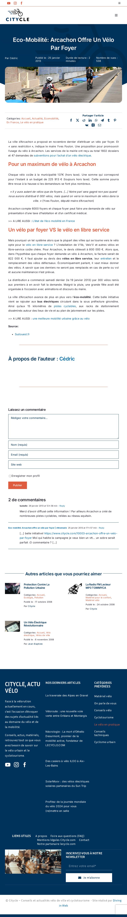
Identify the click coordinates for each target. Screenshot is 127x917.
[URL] (63, 464)
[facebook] (21, 3)
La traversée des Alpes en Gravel (66, 695)
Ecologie (28, 597)
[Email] (99, 125)
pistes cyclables (65, 306)
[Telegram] (102, 120)
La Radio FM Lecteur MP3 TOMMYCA (98, 586)
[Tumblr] (109, 120)
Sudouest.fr (22, 334)
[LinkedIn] (90, 120)
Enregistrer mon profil (26, 475)
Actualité (37, 118)
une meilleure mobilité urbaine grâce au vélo (61, 318)
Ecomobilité (51, 118)
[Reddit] (84, 120)
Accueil (26, 118)
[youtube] (8, 3)
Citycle (31, 606)
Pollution (38, 597)
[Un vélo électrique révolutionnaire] (12, 623)
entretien (106, 258)
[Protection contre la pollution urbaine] (12, 585)
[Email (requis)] (63, 454)
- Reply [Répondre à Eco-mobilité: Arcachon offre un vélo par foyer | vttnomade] (100, 528)
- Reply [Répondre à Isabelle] (61, 506)
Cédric (14, 58)
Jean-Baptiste (35, 643)
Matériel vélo (92, 600)
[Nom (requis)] (63, 445)
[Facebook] (71, 120)
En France (13, 122)
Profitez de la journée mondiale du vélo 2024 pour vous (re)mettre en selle (65, 806)
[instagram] (15, 3)
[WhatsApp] (96, 120)
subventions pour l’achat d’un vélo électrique (62, 155)
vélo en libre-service (39, 244)
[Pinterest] (115, 120)
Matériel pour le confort (98, 597)
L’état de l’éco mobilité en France (54, 221)
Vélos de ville (43, 635)
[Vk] (87, 125)
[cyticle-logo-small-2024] (17, 10)
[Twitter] (77, 120)
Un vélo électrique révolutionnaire (35, 624)
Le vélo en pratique (32, 122)
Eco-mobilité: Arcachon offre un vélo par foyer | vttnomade (37, 528)
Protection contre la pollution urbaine (36, 586)
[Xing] (93, 125)
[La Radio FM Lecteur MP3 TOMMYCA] (74, 585)
